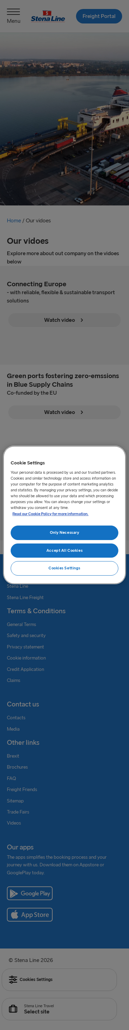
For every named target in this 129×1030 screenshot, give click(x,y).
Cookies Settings (64, 568)
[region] (64, 515)
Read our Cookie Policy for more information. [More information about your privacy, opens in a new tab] (50, 513)
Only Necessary (64, 532)
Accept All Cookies (64, 550)
